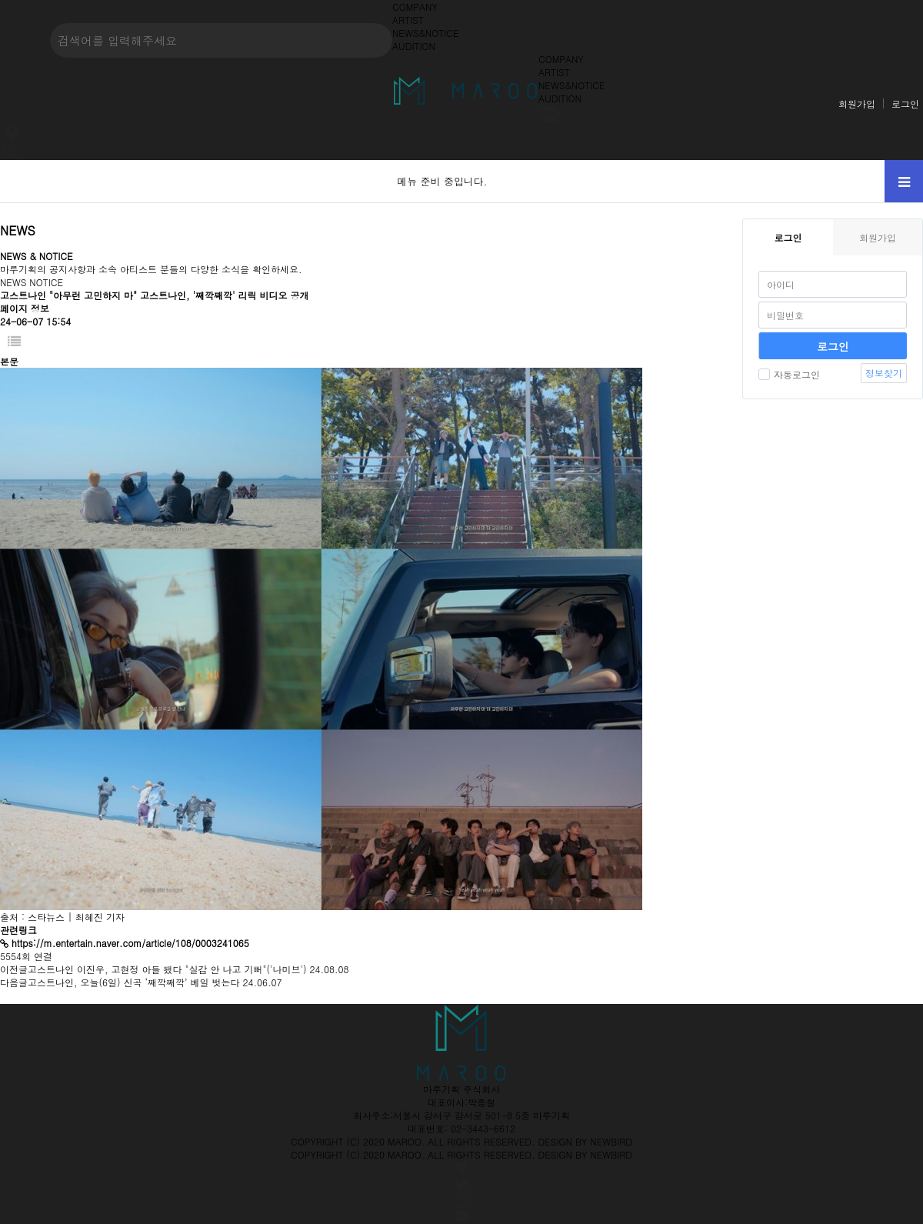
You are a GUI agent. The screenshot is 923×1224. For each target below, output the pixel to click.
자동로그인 (789, 374)
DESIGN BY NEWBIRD (585, 1141)
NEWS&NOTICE (425, 32)
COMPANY (415, 6)
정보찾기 (883, 372)
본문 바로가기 (0, 0)
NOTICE (46, 281)
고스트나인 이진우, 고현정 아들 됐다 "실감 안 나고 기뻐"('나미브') (167, 969)
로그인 (905, 103)
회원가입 (856, 103)
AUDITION (413, 45)
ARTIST (408, 19)
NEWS (13, 281)
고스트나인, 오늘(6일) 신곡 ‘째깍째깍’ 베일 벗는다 (134, 982)
